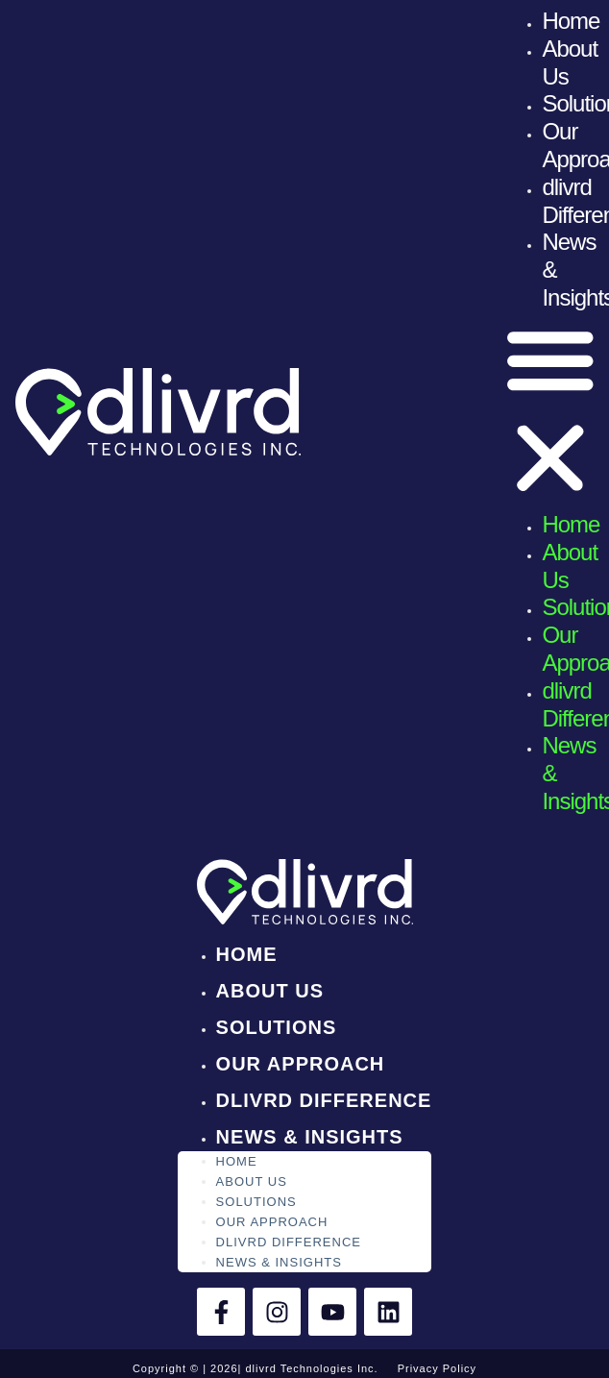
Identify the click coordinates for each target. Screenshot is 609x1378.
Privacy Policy (437, 1368)
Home (570, 21)
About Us (270, 990)
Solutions (276, 1027)
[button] (550, 411)
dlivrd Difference (324, 1100)
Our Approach (300, 1063)
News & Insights (309, 1136)
